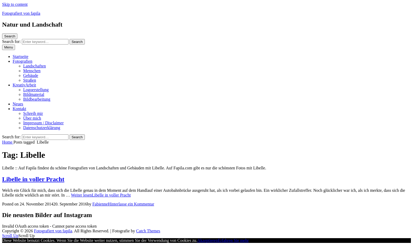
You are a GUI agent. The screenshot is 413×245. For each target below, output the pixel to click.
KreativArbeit (24, 85)
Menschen (32, 70)
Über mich (32, 118)
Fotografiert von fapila (21, 13)
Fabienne (100, 204)
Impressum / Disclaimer (43, 123)
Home (7, 142)
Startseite (20, 56)
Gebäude (30, 75)
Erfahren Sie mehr (233, 240)
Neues (18, 104)
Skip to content (15, 4)
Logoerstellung (36, 89)
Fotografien (22, 61)
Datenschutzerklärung (41, 127)
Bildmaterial (33, 94)
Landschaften (34, 66)
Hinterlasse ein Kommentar (131, 204)
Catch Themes (148, 231)
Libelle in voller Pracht (33, 179)
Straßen (29, 80)
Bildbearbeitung (36, 99)
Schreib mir (33, 113)
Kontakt (19, 108)
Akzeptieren (207, 240)
